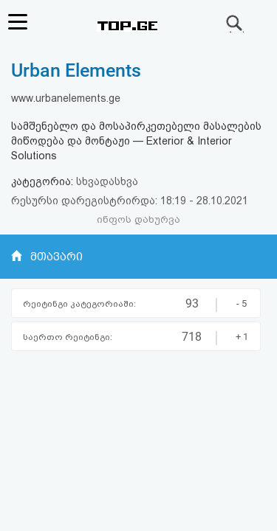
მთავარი (56, 256)
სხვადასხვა (107, 181)
